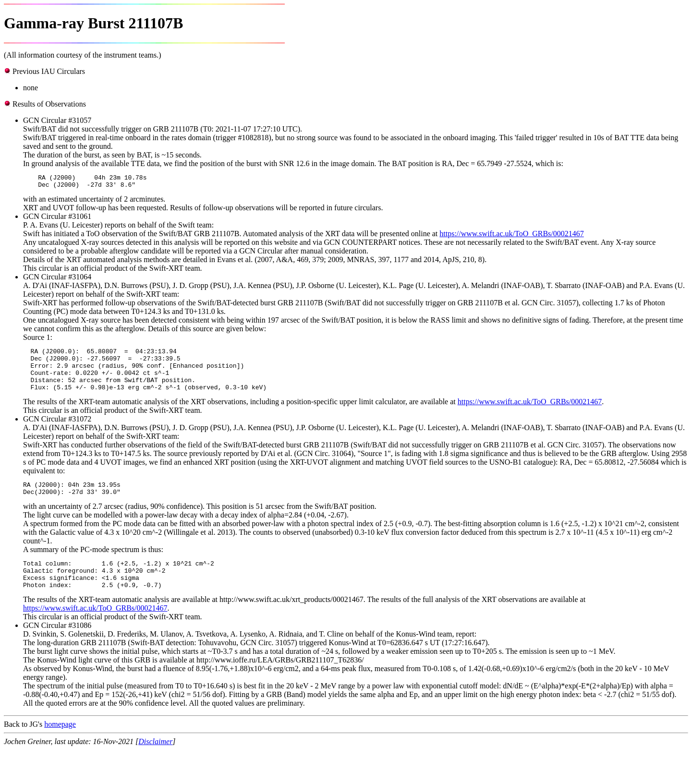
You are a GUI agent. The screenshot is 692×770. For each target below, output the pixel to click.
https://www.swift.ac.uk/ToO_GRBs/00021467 (511, 236)
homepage (60, 744)
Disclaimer (155, 762)
